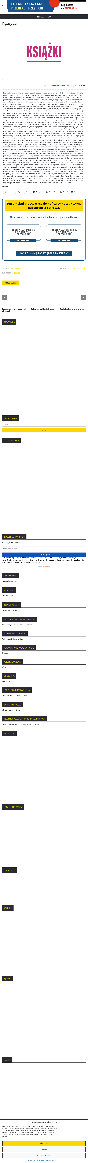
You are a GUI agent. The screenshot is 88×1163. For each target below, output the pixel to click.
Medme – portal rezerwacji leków (15, 529)
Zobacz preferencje (44, 1156)
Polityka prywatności (52, 1160)
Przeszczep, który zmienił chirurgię (14, 308)
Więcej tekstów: (43, 1048)
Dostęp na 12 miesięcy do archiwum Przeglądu (64, 230)
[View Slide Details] (55, 5)
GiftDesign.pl (7, 515)
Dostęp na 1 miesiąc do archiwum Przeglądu (23, 230)
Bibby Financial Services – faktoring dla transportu (21, 558)
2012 (13, 266)
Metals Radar (8, 430)
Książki (17, 271)
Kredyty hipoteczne (10, 444)
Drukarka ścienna (9, 415)
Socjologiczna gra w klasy (72, 307)
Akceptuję (44, 1143)
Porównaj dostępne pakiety (44, 251)
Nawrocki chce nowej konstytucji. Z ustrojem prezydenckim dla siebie (38, 1038)
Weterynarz (6, 501)
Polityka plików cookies (36, 1160)
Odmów (44, 1149)
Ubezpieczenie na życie (11, 544)
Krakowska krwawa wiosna (20, 1019)
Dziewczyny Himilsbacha (42, 307)
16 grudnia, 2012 (79, 84)
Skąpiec (5, 487)
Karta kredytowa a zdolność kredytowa (17, 459)
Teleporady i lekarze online (12, 473)
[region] (55, 5)
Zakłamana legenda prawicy (21, 1029)
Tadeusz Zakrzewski (60, 84)
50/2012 (18, 266)
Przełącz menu (44, 15)
